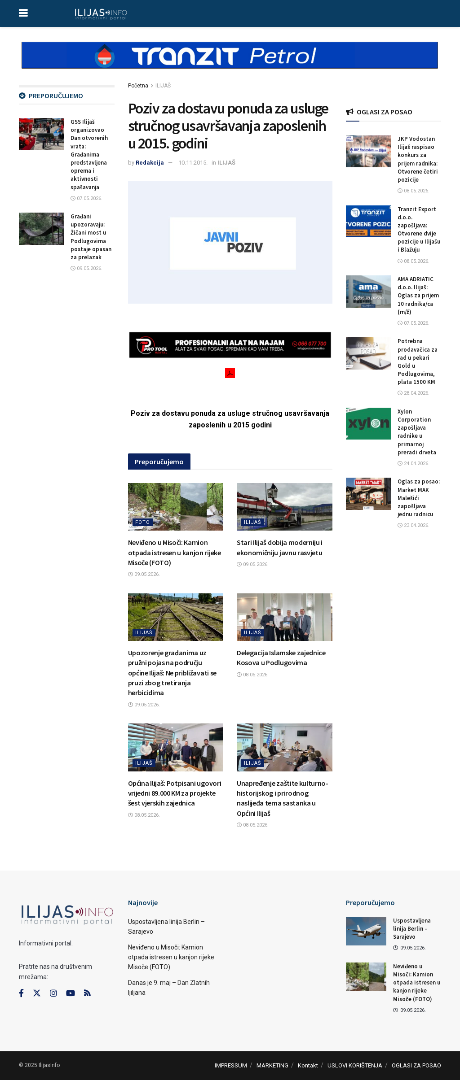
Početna (138, 86)
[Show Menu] (23, 13)
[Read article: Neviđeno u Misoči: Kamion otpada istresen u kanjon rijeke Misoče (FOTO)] (176, 507)
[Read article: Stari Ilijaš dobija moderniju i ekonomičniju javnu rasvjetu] (284, 507)
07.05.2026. (86, 198)
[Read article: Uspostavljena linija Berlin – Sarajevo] (366, 931)
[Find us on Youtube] (70, 993)
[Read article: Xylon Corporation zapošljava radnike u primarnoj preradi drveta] (368, 424)
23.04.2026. (413, 525)
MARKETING (272, 1065)
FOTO (142, 522)
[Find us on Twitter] (37, 993)
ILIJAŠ (163, 86)
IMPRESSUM (231, 1065)
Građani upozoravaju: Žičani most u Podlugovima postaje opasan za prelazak (91, 237)
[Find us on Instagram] (53, 993)
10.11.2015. (193, 162)
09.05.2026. (144, 574)
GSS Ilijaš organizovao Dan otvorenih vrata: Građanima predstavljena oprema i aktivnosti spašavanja (89, 154)
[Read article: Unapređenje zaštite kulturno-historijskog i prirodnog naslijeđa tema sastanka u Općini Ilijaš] (284, 747)
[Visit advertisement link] (230, 62)
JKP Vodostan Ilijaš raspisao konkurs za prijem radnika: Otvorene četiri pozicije (418, 159)
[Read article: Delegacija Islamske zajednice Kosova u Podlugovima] (284, 617)
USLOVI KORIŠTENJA (354, 1065)
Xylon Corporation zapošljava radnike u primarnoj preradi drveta (417, 432)
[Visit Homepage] (100, 13)
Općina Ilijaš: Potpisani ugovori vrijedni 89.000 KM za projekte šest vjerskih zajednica (174, 793)
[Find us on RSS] (87, 994)
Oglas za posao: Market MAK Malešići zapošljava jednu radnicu (419, 498)
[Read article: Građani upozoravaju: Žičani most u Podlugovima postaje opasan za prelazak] (41, 229)
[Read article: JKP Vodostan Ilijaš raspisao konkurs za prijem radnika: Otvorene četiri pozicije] (368, 151)
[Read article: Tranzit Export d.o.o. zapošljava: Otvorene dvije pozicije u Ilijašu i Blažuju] (368, 221)
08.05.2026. (253, 675)
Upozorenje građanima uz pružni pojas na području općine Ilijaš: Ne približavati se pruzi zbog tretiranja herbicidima (172, 672)
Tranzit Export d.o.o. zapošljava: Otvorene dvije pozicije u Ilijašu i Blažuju (419, 229)
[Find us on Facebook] (21, 993)
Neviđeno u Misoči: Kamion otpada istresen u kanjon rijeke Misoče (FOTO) (174, 552)
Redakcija (150, 162)
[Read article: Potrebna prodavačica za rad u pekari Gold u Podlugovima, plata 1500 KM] (368, 353)
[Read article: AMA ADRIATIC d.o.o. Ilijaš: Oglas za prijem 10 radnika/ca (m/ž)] (368, 291)
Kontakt (308, 1065)
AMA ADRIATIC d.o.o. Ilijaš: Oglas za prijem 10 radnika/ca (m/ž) (418, 295)
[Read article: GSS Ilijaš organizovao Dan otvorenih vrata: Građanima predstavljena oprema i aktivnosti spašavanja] (41, 134)
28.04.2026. (413, 393)
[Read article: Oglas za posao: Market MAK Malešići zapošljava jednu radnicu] (368, 494)
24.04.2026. (413, 463)
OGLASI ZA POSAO (416, 1065)
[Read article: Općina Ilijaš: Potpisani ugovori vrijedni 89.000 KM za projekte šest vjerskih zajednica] (176, 747)
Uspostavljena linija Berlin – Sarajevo (412, 929)
